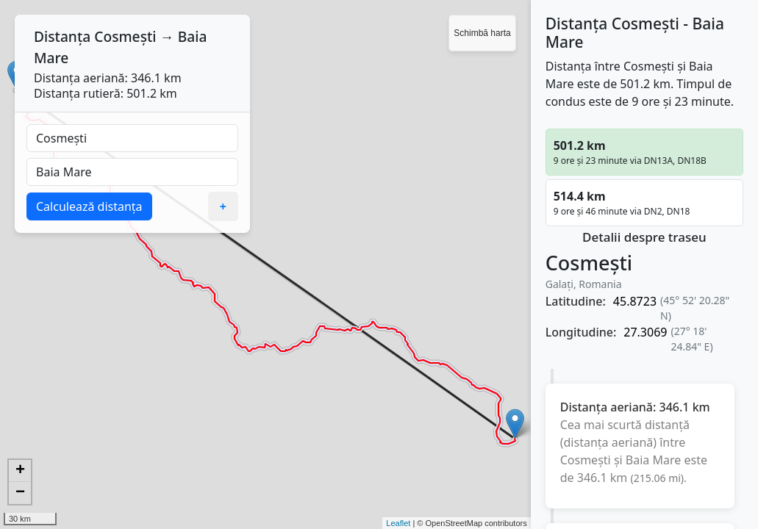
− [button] (20, 493)
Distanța (62, 36)
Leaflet (398, 523)
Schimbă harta (482, 33)
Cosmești (125, 36)
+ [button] (20, 471)
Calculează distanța (89, 206)
